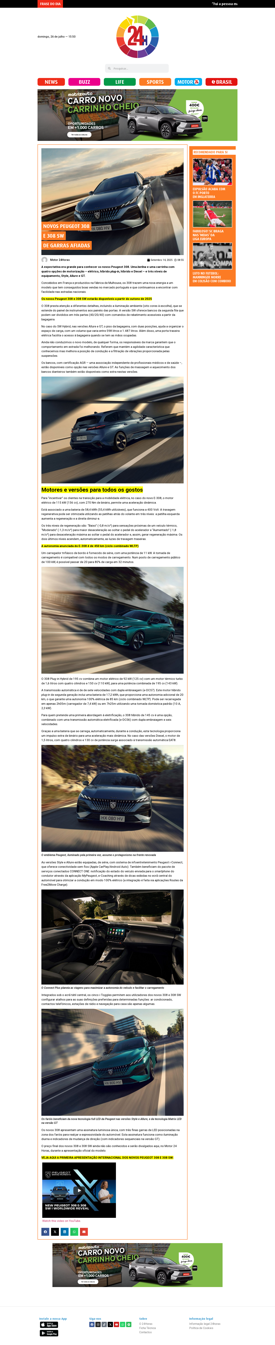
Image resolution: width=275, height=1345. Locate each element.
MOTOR (185, 82)
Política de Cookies (201, 1328)
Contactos (145, 1332)
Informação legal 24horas (204, 1324)
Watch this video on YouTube (61, 1221)
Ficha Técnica (147, 1328)
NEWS (51, 82)
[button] (45, 1232)
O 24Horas (145, 1324)
